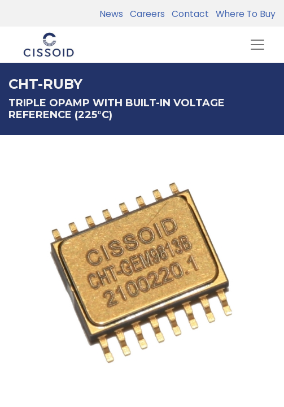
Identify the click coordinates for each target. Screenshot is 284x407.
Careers (145, 13)
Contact (188, 13)
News (111, 13)
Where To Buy (243, 13)
